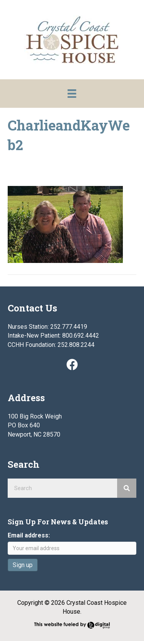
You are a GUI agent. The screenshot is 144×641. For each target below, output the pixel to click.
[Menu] (71, 93)
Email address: (29, 535)
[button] (72, 364)
